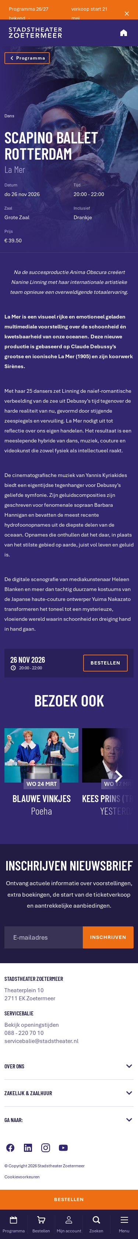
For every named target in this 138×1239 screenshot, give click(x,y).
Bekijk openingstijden (31, 1025)
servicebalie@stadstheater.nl (41, 1041)
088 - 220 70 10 (24, 1033)
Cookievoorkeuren (22, 1176)
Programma (27, 58)
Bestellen (69, 1199)
